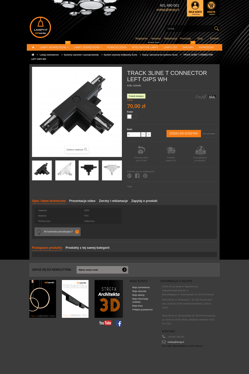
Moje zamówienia (141, 288)
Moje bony (137, 307)
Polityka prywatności (142, 310)
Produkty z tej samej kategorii (87, 247)
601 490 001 (169, 5)
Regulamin (141, 38)
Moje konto (139, 281)
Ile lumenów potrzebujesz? (58, 231)
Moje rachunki (139, 292)
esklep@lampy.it (176, 342)
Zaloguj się (195, 8)
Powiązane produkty (47, 247)
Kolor (130, 111)
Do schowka (209, 133)
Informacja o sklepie (176, 281)
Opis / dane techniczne (49, 201)
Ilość (129, 129)
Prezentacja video (82, 201)
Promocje (185, 38)
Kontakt (214, 38)
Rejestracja (170, 38)
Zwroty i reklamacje (113, 201)
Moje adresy (138, 296)
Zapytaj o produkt (144, 201)
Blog (199, 38)
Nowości (156, 38)
